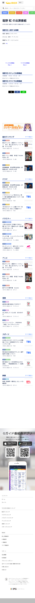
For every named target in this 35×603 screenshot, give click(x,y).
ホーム (3, 499)
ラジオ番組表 (5, 545)
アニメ (19, 13)
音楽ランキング (6, 524)
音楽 (25, 13)
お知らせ (4, 570)
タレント (4, 502)
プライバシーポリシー (7, 561)
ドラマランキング (6, 515)
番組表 (5, 13)
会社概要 (4, 555)
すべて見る (29, 137)
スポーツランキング (7, 527)
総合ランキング (6, 512)
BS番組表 (4, 539)
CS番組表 (4, 542)
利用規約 (4, 558)
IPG (7, 43)
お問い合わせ (5, 567)
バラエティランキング (7, 518)
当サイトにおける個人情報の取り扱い (11, 564)
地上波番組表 (5, 536)
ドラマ (12, 13)
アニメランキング (6, 521)
